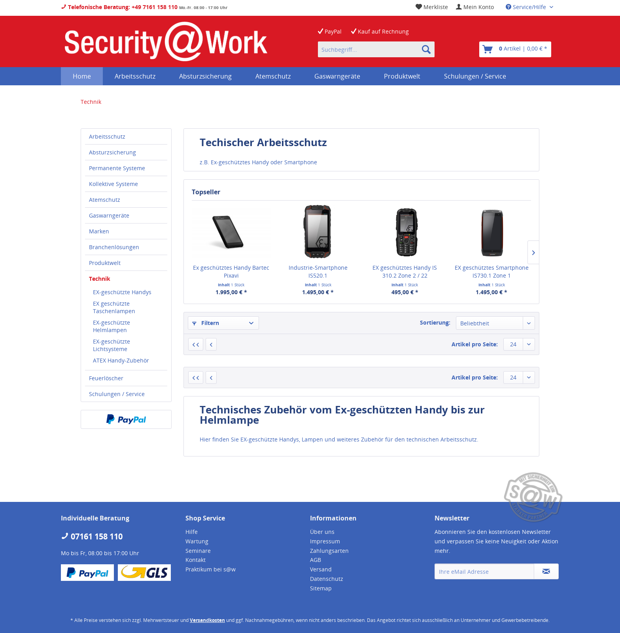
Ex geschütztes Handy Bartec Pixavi (231, 271)
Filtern (205, 323)
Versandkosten (207, 620)
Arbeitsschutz (107, 136)
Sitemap (321, 588)
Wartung (196, 541)
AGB (315, 560)
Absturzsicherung (112, 152)
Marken (99, 231)
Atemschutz (104, 199)
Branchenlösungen (114, 247)
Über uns (322, 531)
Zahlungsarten (329, 550)
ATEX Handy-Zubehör (121, 360)
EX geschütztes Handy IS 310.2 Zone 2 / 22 (404, 271)
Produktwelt (105, 263)
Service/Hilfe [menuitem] (527, 7)
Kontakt (195, 560)
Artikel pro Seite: (475, 344)
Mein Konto (475, 7)
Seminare (198, 550)
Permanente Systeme (117, 168)
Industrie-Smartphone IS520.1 (318, 271)
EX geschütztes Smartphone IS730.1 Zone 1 (492, 271)
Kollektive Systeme (113, 184)
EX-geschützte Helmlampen (111, 326)
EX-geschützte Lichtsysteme (111, 345)
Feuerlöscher (106, 378)
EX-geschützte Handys (122, 292)
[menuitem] (475, 7)
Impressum (325, 541)
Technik (99, 278)
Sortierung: (435, 322)
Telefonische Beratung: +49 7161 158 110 (119, 7)
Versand (321, 569)
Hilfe (191, 531)
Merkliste (432, 7)
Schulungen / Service (117, 394)
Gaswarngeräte (109, 215)
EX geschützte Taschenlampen (114, 307)
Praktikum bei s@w (210, 569)
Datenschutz (326, 578)
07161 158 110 (92, 536)
